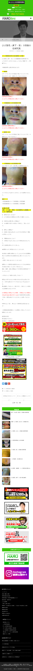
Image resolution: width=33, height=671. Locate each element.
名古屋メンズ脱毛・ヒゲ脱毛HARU (11, 664)
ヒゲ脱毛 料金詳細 (6, 624)
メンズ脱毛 (6, 391)
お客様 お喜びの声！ (6, 615)
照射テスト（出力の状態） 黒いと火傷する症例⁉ (11, 650)
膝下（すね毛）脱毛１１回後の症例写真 (20, 412)
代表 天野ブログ (5, 611)
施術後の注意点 (5, 609)
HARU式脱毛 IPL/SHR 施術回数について (10, 597)
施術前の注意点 (5, 607)
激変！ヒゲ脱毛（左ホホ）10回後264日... (20, 421)
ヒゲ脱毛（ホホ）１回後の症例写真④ (19, 431)
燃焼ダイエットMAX (6, 633)
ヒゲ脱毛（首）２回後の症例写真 (18, 449)
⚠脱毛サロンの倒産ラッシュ (7, 653)
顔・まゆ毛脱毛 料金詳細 (7, 626)
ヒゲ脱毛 (11, 391)
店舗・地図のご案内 (5, 593)
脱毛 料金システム (6, 622)
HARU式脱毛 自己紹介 (6, 595)
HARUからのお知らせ (6, 613)
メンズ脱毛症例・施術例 (14, 39)
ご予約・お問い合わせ (6, 603)
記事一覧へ (15, 402)
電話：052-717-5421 (24, 664)
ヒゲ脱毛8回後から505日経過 (17, 440)
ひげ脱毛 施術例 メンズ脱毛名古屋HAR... (21, 468)
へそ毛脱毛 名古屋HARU (17, 459)
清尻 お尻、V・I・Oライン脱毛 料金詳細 (10, 631)
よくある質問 (4, 601)
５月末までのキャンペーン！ (9, 396)
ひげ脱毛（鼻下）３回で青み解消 (18, 477)
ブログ (6, 39)
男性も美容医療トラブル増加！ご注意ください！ (11, 640)
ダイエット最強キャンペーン (24, 396)
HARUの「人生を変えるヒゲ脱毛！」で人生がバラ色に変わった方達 (14, 605)
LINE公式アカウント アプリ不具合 (8, 647)
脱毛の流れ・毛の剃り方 (6, 599)
